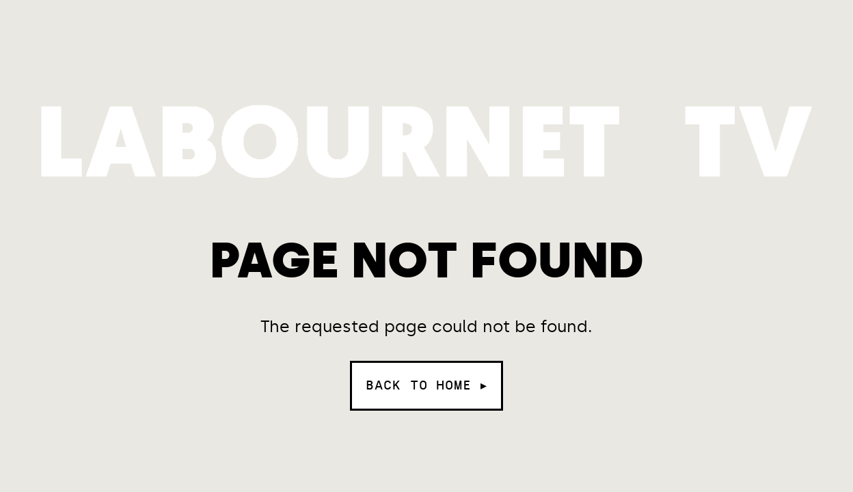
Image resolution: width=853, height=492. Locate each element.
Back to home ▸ (426, 385)
